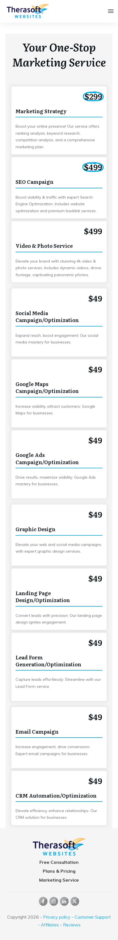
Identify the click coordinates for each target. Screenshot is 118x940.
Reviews (72, 924)
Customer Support (93, 917)
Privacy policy (57, 917)
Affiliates (50, 924)
